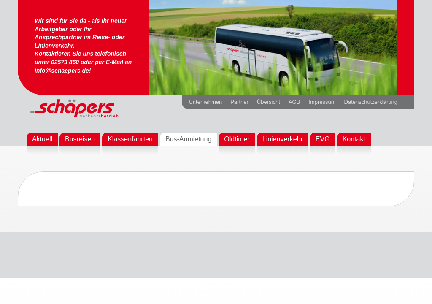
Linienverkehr (282, 139)
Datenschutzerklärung (370, 102)
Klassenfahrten (130, 139)
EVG (323, 139)
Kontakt (354, 139)
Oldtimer (236, 139)
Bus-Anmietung (188, 139)
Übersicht (268, 102)
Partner (239, 102)
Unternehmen (205, 102)
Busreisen (80, 139)
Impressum (321, 102)
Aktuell (42, 139)
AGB (294, 102)
